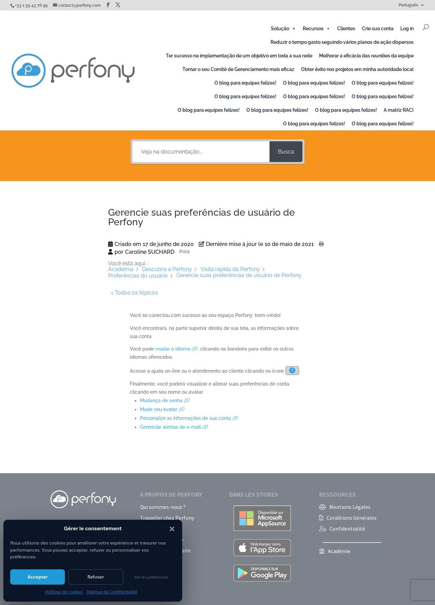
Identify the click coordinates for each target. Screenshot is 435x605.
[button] (172, 529)
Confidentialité (347, 528)
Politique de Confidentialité (111, 592)
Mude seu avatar (162, 409)
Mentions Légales (349, 506)
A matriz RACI (399, 110)
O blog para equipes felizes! (245, 83)
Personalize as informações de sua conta (189, 418)
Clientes (346, 28)
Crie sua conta (378, 28)
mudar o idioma (176, 349)
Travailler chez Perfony (167, 517)
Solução (283, 28)
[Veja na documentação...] (201, 151)
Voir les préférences (151, 577)
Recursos (316, 28)
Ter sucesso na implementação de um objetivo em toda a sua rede (239, 55)
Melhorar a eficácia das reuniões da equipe (366, 55)
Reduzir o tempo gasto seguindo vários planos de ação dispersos (342, 42)
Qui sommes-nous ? (163, 506)
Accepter (38, 577)
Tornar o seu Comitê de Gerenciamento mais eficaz (238, 69)
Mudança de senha (165, 400)
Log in (407, 28)
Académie (339, 551)
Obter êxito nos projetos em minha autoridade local (357, 69)
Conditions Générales (352, 517)
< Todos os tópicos (134, 292)
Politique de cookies (64, 592)
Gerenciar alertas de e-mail (174, 427)
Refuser (95, 577)
